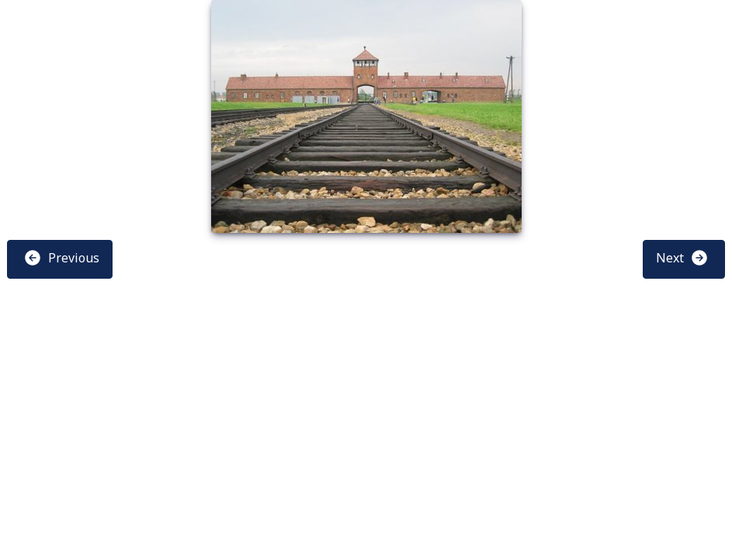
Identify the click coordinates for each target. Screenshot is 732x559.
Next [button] (682, 257)
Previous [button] (61, 257)
